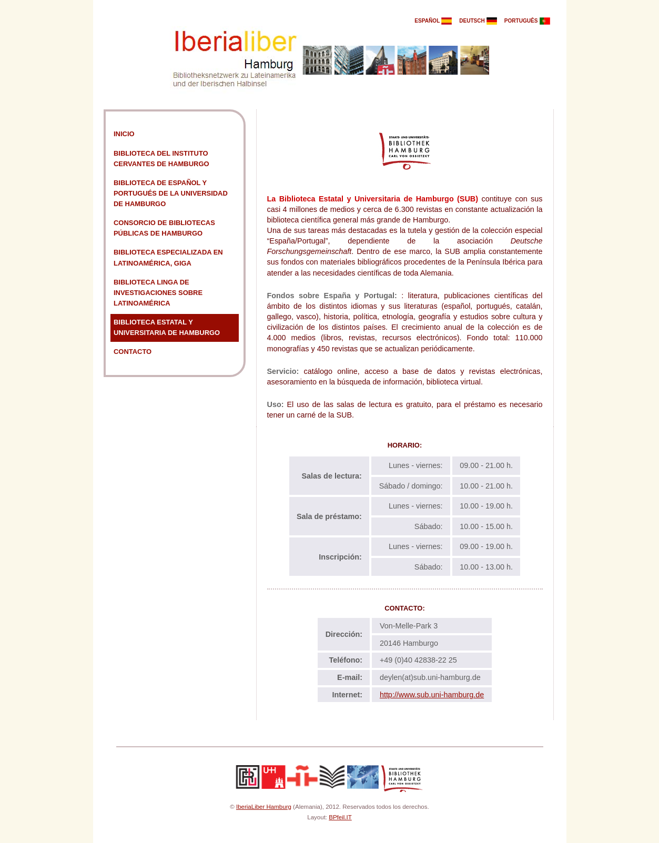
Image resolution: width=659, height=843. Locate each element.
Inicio (124, 134)
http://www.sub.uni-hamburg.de (432, 694)
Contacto (132, 352)
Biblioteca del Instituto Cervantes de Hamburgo (161, 158)
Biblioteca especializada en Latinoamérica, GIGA (168, 257)
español (436, 21)
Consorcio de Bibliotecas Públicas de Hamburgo (164, 228)
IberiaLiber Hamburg (263, 807)
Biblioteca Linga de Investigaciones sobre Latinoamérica (158, 292)
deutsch (481, 21)
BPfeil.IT (340, 817)
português (530, 21)
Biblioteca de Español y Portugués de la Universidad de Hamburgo (171, 193)
